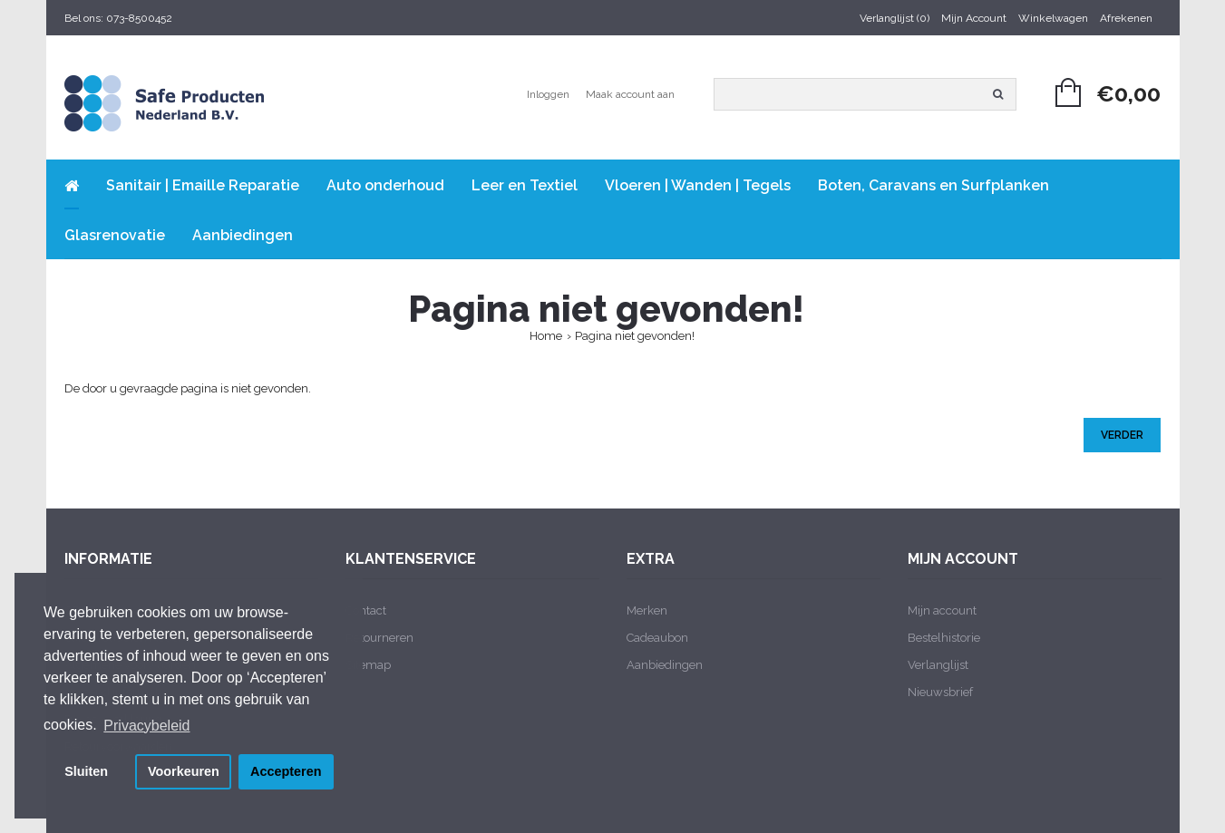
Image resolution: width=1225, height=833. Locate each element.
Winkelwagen (1053, 18)
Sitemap (368, 665)
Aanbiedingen (665, 665)
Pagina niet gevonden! (635, 336)
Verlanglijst (938, 665)
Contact (365, 610)
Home (546, 336)
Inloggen (548, 94)
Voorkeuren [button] (183, 771)
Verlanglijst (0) (894, 18)
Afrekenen (1126, 18)
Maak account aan (630, 94)
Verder (1122, 435)
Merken (647, 610)
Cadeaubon (657, 637)
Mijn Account (973, 18)
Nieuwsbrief (940, 692)
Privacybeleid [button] (146, 725)
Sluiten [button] (86, 771)
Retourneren (379, 637)
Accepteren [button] (285, 771)
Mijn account (942, 610)
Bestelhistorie (944, 637)
